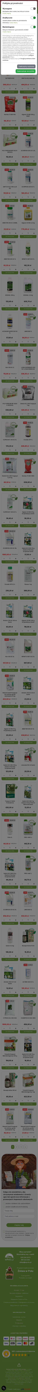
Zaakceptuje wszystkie (25, 71)
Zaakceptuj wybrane (26, 66)
